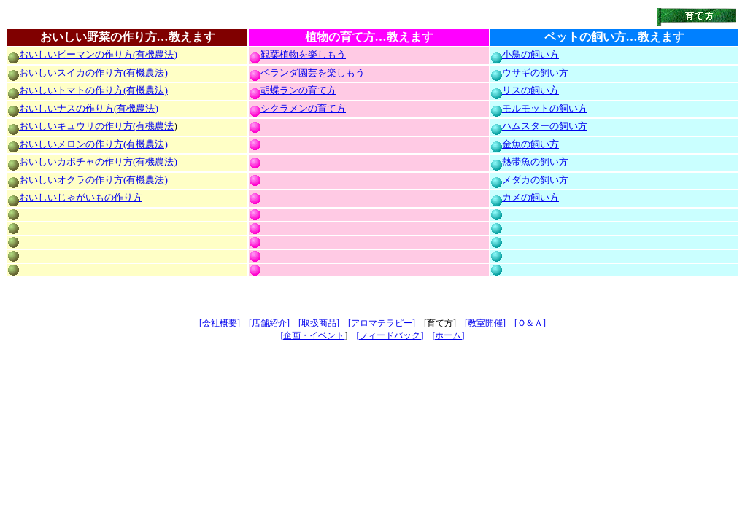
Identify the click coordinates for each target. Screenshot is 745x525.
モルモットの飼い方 (544, 108)
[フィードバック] (390, 335)
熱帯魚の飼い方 (535, 161)
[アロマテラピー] (381, 323)
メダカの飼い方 (535, 179)
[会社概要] (219, 323)
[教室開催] (485, 323)
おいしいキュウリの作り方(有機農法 (96, 125)
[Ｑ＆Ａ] (530, 323)
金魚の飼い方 (530, 144)
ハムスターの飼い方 (544, 125)
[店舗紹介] (269, 323)
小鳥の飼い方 (530, 54)
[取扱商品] (318, 323)
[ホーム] (449, 335)
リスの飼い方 (530, 90)
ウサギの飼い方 (535, 72)
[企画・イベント (313, 335)
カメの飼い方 (530, 197)
